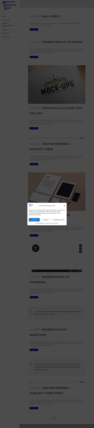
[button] (64, 205)
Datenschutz (48, 223)
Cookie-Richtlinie (40, 223)
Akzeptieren (34, 219)
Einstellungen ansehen (58, 219)
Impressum (55, 223)
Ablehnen (46, 219)
